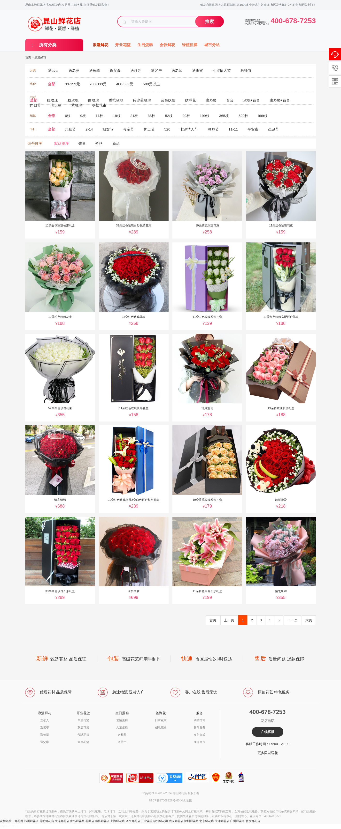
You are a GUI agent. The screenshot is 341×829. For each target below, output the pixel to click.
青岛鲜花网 (77, 821)
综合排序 (35, 143)
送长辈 (44, 734)
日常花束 (161, 720)
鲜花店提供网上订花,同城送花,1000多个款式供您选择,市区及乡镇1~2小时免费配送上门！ (258, 5)
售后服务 (199, 727)
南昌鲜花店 (102, 821)
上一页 (229, 620)
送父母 (44, 742)
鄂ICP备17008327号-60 (164, 800)
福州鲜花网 (160, 821)
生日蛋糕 (145, 45)
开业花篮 (123, 45)
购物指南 (199, 720)
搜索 (209, 21)
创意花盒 (161, 727)
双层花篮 (83, 727)
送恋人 (44, 720)
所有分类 (47, 45)
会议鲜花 (167, 45)
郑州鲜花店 (31, 821)
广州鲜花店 (237, 821)
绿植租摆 (189, 45)
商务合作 (199, 742)
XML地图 (186, 800)
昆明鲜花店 (46, 821)
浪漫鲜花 (100, 45)
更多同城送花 (267, 753)
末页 (308, 620)
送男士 (122, 742)
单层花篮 (83, 720)
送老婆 (44, 727)
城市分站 (212, 45)
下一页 (292, 620)
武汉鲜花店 (176, 821)
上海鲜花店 (117, 821)
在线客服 (267, 732)
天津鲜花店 (222, 821)
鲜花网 (19, 821)
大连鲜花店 (62, 821)
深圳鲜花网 (191, 821)
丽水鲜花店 (253, 821)
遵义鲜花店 (133, 821)
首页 (28, 57)
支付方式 (199, 734)
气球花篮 (83, 734)
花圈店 (89, 821)
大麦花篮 (83, 742)
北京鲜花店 (206, 821)
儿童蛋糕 (122, 727)
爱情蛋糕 (122, 720)
